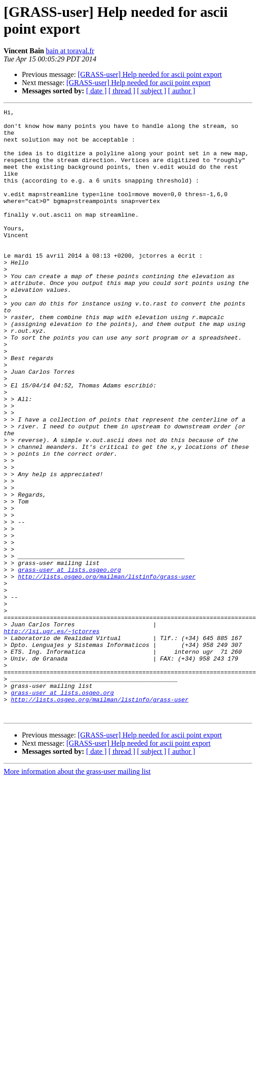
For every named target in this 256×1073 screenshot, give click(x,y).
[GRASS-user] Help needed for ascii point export (150, 74)
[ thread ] (121, 91)
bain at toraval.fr (70, 51)
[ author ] (181, 91)
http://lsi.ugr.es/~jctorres (52, 728)
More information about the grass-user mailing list (77, 885)
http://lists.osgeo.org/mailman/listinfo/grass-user (106, 662)
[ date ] (96, 91)
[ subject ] (151, 91)
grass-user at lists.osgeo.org (69, 654)
